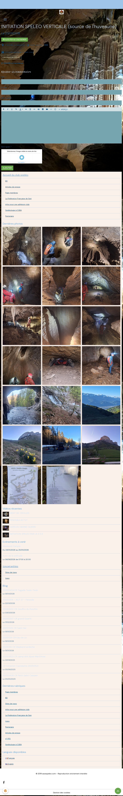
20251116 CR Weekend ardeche (19, 647)
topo (7, 578)
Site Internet (6, 98)
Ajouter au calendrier (14, 39)
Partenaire (9, 216)
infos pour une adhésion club (17, 204)
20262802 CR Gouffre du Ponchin (20, 609)
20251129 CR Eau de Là (15, 637)
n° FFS (8, 739)
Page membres (11, 193)
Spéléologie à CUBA (13, 210)
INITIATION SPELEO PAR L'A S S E (26, 533)
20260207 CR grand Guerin (17, 618)
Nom (3, 77)
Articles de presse (12, 187)
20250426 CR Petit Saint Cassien (20, 675)
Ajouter (7, 168)
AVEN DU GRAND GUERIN (23, 526)
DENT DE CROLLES (19, 513)
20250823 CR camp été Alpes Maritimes (24, 656)
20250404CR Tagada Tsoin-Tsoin (20, 590)
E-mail (4, 87)
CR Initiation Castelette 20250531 (20, 665)
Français (10, 758)
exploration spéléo (11, 57)
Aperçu (63, 109)
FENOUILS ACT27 (18, 520)
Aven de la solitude (12, 555)
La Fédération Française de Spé (18, 198)
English (9, 764)
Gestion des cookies (61, 792)
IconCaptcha (21, 162)
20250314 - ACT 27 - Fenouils (18, 599)
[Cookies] (5, 791)
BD (6, 181)
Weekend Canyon (12, 546)
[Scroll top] (118, 791)
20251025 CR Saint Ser (15, 628)
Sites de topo (11, 572)
